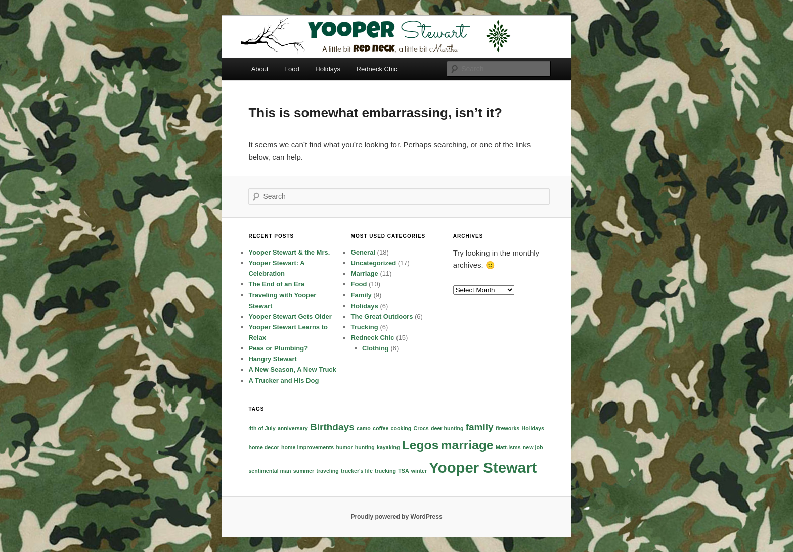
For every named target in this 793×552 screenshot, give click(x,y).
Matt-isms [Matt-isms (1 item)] (508, 447)
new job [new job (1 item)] (533, 447)
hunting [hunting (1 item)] (365, 447)
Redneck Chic (377, 69)
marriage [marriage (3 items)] (467, 445)
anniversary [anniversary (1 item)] (293, 428)
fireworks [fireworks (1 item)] (507, 428)
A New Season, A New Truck (292, 369)
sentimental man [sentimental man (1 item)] (269, 471)
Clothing (375, 348)
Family (361, 295)
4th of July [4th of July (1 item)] (261, 428)
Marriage (364, 273)
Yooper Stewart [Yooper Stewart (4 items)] (483, 467)
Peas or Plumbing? (278, 348)
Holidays (327, 69)
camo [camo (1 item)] (364, 428)
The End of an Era (276, 284)
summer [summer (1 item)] (303, 471)
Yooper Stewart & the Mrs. (289, 252)
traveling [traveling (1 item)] (327, 471)
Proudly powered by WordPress (396, 516)
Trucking (364, 327)
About (260, 69)
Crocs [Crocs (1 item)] (421, 428)
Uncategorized (373, 263)
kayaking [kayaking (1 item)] (388, 447)
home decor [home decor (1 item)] (263, 447)
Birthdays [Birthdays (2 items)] (332, 427)
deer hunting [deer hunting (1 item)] (447, 428)
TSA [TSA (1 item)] (403, 471)
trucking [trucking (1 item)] (385, 471)
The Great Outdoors (382, 316)
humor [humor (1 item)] (344, 447)
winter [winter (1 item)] (419, 471)
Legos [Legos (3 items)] (420, 445)
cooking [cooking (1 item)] (401, 428)
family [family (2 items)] (480, 427)
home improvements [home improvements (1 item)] (307, 447)
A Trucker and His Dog (283, 380)
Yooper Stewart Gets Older (289, 316)
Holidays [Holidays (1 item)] (532, 428)
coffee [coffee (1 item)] (380, 428)
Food (291, 69)
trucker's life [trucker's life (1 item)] (357, 471)
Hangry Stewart (272, 359)
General (363, 252)
